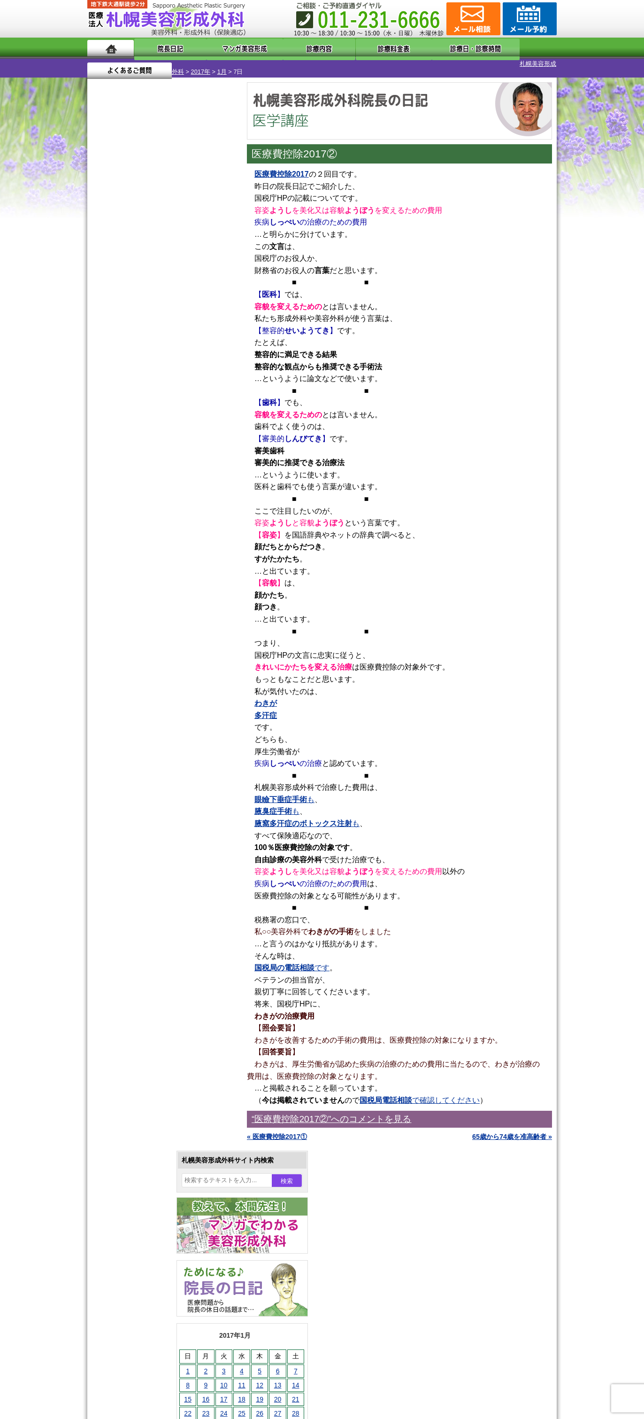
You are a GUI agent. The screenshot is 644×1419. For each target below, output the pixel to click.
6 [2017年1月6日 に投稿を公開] (193, 294)
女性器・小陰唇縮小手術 (155, 861)
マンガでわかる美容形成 (223, 48)
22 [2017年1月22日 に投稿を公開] (103, 337)
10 (151, 440)
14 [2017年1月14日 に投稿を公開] (211, 308)
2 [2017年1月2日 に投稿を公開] (121, 294)
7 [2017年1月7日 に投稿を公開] (211, 294)
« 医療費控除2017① (277, 1128)
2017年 (152, 63)
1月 (174, 63)
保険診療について (132, 1234)
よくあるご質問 (514, 48)
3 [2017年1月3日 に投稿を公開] (139, 294)
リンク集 (119, 1267)
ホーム (110, 48)
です (292, 960)
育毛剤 (129, 1013)
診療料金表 (345, 48)
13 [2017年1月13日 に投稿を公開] (193, 308)
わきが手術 (152, 911)
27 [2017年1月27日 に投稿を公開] (193, 337)
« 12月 (103, 369)
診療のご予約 (528, 19)
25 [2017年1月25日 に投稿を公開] (157, 337)
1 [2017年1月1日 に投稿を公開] (103, 294)
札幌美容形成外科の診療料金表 (152, 1217)
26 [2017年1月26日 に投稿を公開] (175, 337)
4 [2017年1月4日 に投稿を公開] (157, 294)
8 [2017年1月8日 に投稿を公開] (103, 308)
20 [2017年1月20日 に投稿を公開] (193, 323)
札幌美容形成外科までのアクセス (155, 1200)
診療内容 (284, 48)
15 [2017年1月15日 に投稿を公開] (103, 323)
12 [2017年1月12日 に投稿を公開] (175, 308)
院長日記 (162, 48)
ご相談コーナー (472, 19)
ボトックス (135, 1097)
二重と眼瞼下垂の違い (138, 894)
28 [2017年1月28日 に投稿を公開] (211, 337)
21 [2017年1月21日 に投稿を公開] (211, 323)
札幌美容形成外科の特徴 (142, 1166)
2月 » (130, 369)
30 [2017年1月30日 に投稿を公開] (121, 351)
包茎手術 (132, 1047)
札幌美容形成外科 (111, 63)
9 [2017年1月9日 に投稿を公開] (121, 308)
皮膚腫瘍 (132, 1064)
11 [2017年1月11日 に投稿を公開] (157, 308)
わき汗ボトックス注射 (152, 928)
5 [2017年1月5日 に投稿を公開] (175, 294)
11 (161, 440)
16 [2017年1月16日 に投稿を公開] (121, 323)
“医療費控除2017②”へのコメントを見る (331, 1111)
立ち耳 (129, 945)
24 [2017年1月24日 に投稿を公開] (139, 337)
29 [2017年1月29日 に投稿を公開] (103, 351)
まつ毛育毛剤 (138, 1030)
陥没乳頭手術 (138, 844)
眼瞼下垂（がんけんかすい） (161, 827)
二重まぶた (135, 877)
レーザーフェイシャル (152, 979)
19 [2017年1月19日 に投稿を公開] (175, 323)
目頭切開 (132, 1080)
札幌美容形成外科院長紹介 (145, 1251)
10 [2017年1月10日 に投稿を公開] (139, 308)
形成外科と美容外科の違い (145, 1183)
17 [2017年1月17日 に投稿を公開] (139, 323)
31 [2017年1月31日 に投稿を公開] (139, 351)
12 (170, 440)
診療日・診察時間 (425, 48)
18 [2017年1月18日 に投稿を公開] (157, 323)
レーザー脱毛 (138, 962)
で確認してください (420, 1092)
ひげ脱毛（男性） (145, 996)
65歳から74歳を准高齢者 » (512, 1128)
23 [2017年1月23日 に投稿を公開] (121, 337)
